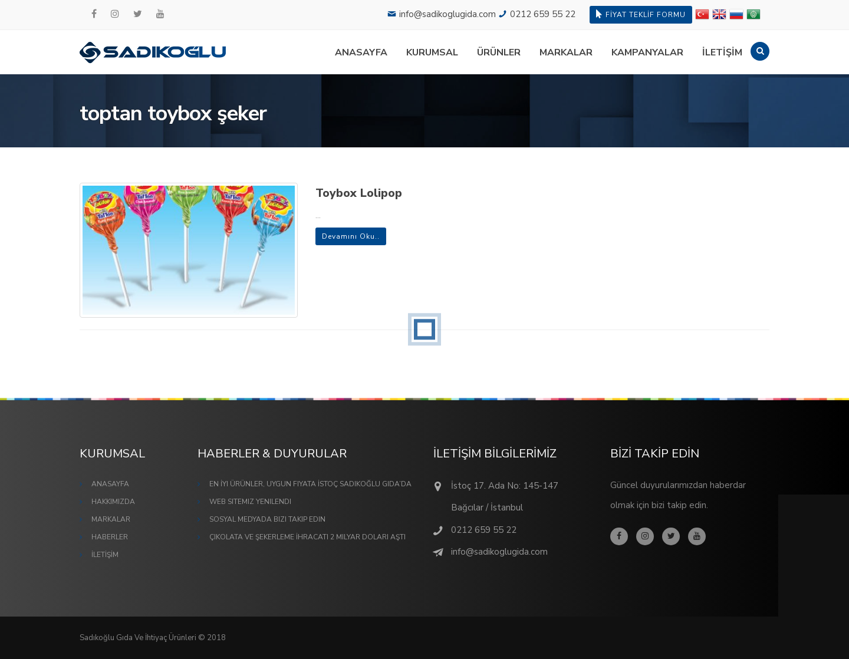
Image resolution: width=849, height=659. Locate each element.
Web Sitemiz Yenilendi (250, 501)
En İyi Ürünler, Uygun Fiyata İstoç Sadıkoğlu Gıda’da (310, 484)
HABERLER (109, 537)
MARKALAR (566, 52)
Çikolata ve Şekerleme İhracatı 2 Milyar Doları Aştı (307, 537)
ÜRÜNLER (499, 52)
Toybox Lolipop (358, 193)
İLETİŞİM (722, 52)
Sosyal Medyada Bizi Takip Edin (267, 519)
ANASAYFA (361, 52)
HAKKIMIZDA (113, 501)
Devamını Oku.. (351, 236)
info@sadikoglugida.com (447, 14)
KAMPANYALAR (647, 52)
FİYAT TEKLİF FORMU (641, 14)
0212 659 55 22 (542, 14)
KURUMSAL (432, 52)
